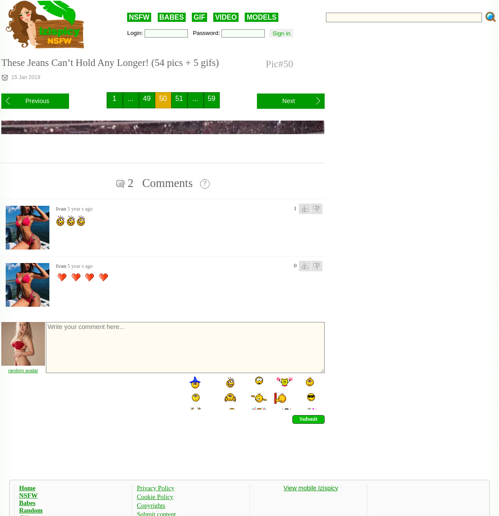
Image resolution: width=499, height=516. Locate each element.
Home (27, 488)
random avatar (23, 370)
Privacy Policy (155, 488)
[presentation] (111, 392)
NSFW (139, 17)
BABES (171, 17)
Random (31, 510)
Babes (27, 502)
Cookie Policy (155, 496)
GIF (199, 17)
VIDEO (226, 17)
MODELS (261, 17)
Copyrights (151, 505)
